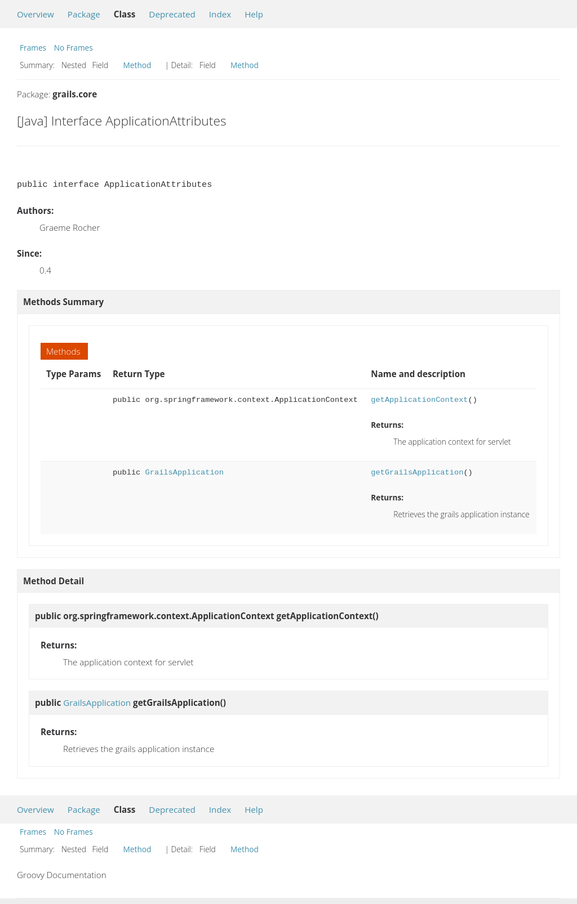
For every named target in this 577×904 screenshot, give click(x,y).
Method (137, 65)
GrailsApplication (184, 472)
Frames (33, 47)
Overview (35, 14)
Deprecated (172, 14)
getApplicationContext (419, 400)
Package (84, 14)
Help (254, 14)
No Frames (73, 47)
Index (220, 14)
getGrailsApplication (417, 472)
